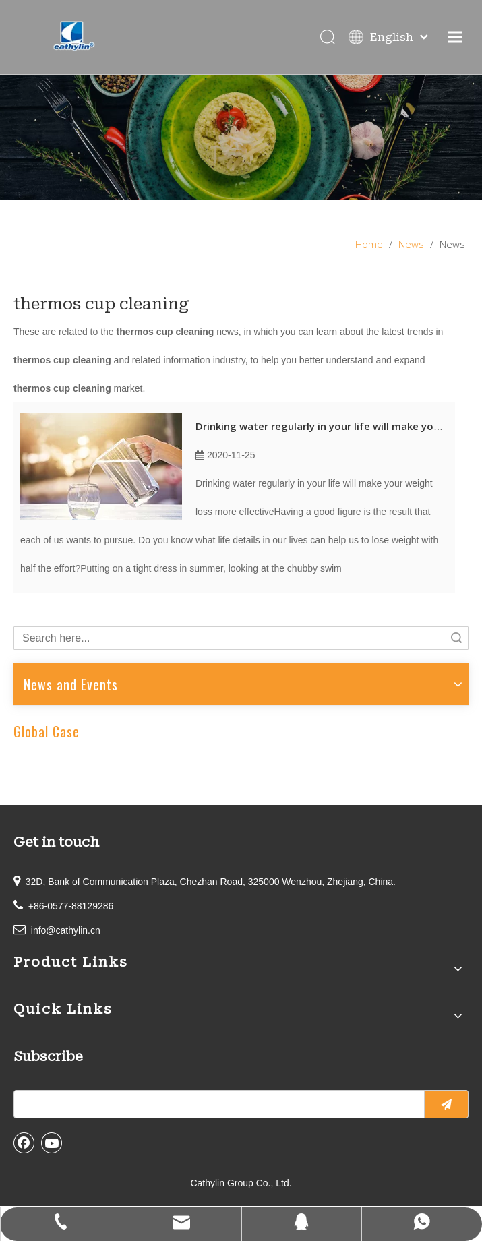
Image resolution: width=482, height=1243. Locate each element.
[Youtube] (52, 1142)
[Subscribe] (446, 1104)
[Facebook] (24, 1142)
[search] (216, 1104)
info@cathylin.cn (65, 930)
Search (456, 638)
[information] (241, 137)
